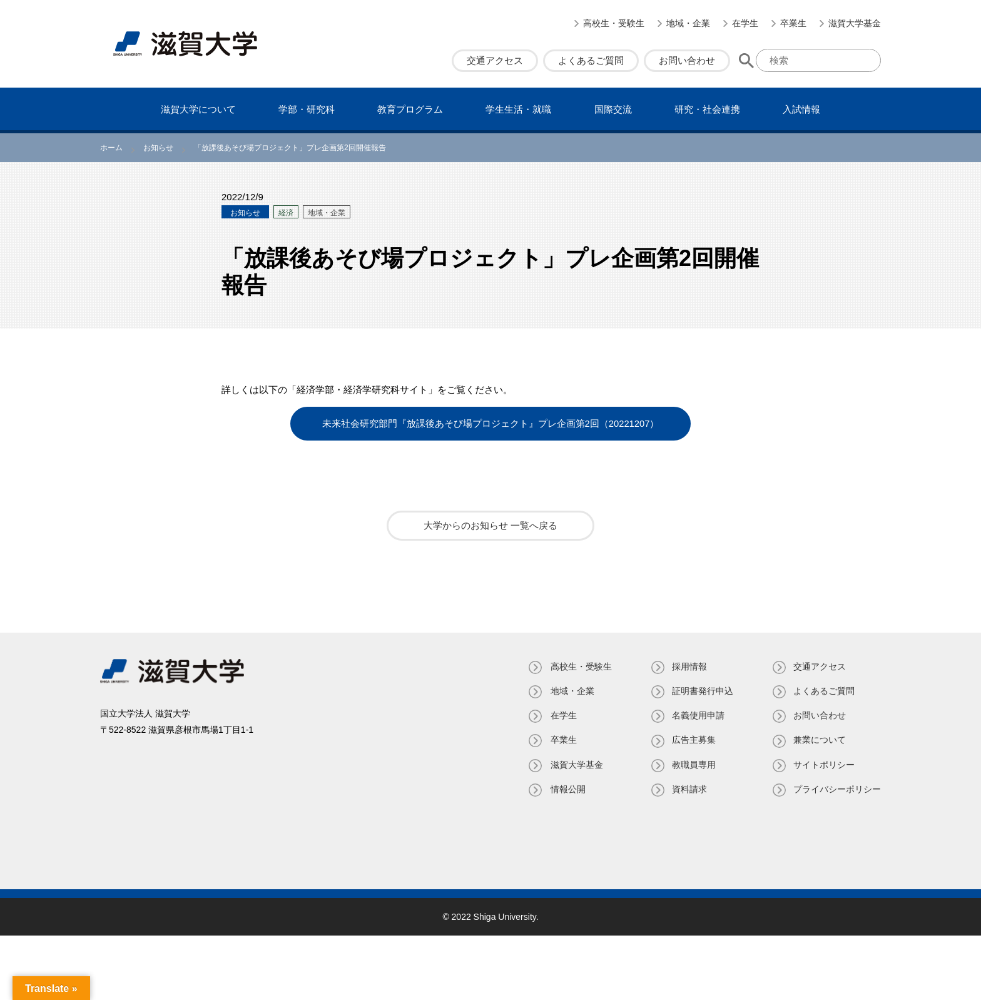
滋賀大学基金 (854, 23)
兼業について (819, 739)
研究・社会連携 (707, 109)
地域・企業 (688, 23)
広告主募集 (692, 739)
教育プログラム (410, 109)
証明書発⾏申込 (701, 690)
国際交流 (613, 109)
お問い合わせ (687, 60)
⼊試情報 (801, 109)
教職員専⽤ (692, 764)
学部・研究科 (306, 109)
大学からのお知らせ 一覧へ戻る (490, 524)
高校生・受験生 (613, 23)
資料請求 (688, 788)
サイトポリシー (824, 764)
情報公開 (565, 788)
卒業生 (793, 23)
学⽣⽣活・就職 (518, 109)
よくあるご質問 (591, 60)
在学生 (745, 23)
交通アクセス (495, 60)
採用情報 (688, 666)
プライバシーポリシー (837, 788)
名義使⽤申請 (697, 715)
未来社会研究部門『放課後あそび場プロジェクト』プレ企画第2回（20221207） (490, 423)
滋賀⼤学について (198, 109)
